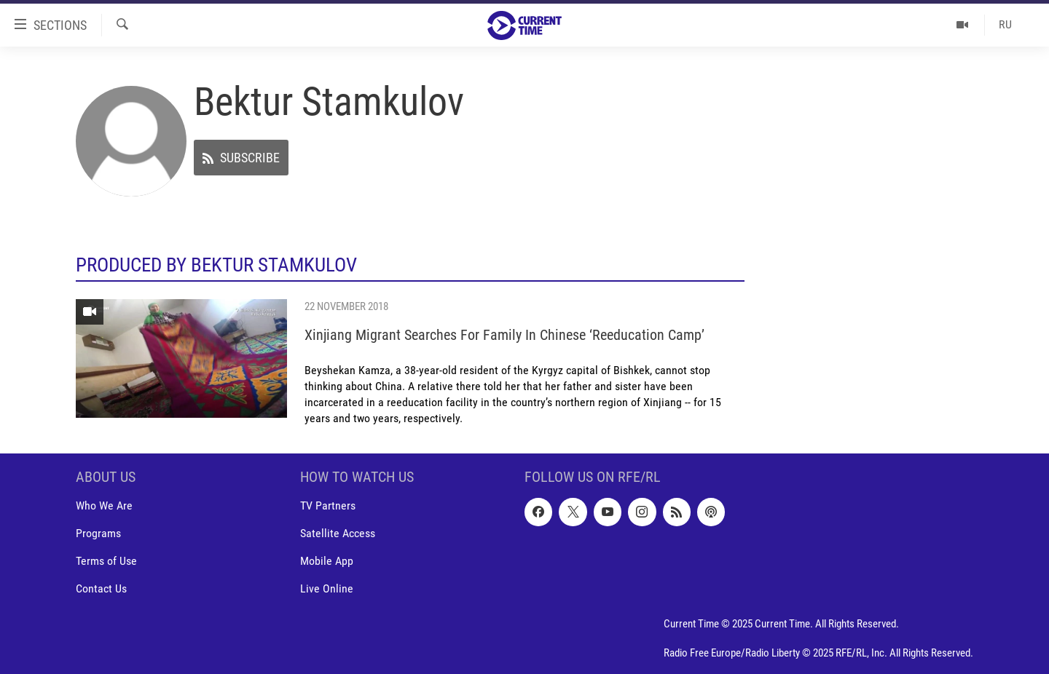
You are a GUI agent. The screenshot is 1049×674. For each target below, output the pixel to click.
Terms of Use (106, 561)
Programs (98, 533)
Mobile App (326, 561)
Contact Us (101, 588)
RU (1005, 24)
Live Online (326, 588)
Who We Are (104, 505)
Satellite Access (337, 533)
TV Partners (327, 505)
